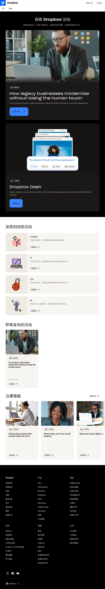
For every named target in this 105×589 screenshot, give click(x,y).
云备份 (72, 503)
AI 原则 (8, 551)
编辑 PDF (73, 507)
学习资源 (9, 559)
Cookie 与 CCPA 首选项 (15, 547)
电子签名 (73, 511)
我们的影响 (74, 543)
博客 (39, 531)
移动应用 (9, 487)
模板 (7, 511)
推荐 (39, 551)
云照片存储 (74, 491)
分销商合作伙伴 (43, 555)
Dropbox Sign (43, 507)
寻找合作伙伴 (43, 563)
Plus (39, 483)
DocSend (41, 511)
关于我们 (73, 531)
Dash (40, 499)
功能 (7, 495)
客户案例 (41, 535)
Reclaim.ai (42, 503)
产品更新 (41, 519)
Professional (42, 487)
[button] (99, 430)
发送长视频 (74, 487)
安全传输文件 (75, 495)
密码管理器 (74, 499)
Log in (99, 3)
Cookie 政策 (10, 543)
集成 (7, 491)
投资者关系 (74, 539)
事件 (3, 9)
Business (41, 491)
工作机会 (73, 535)
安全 (7, 503)
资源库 (40, 539)
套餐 (39, 515)
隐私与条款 (10, 539)
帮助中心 (9, 531)
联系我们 (9, 535)
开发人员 (41, 543)
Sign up (89, 3)
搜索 (10, 9)
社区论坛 (41, 547)
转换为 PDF (74, 515)
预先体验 (9, 507)
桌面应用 (9, 483)
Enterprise (42, 495)
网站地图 (9, 555)
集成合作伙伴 (43, 559)
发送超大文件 (75, 483)
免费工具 (9, 515)
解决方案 (9, 499)
